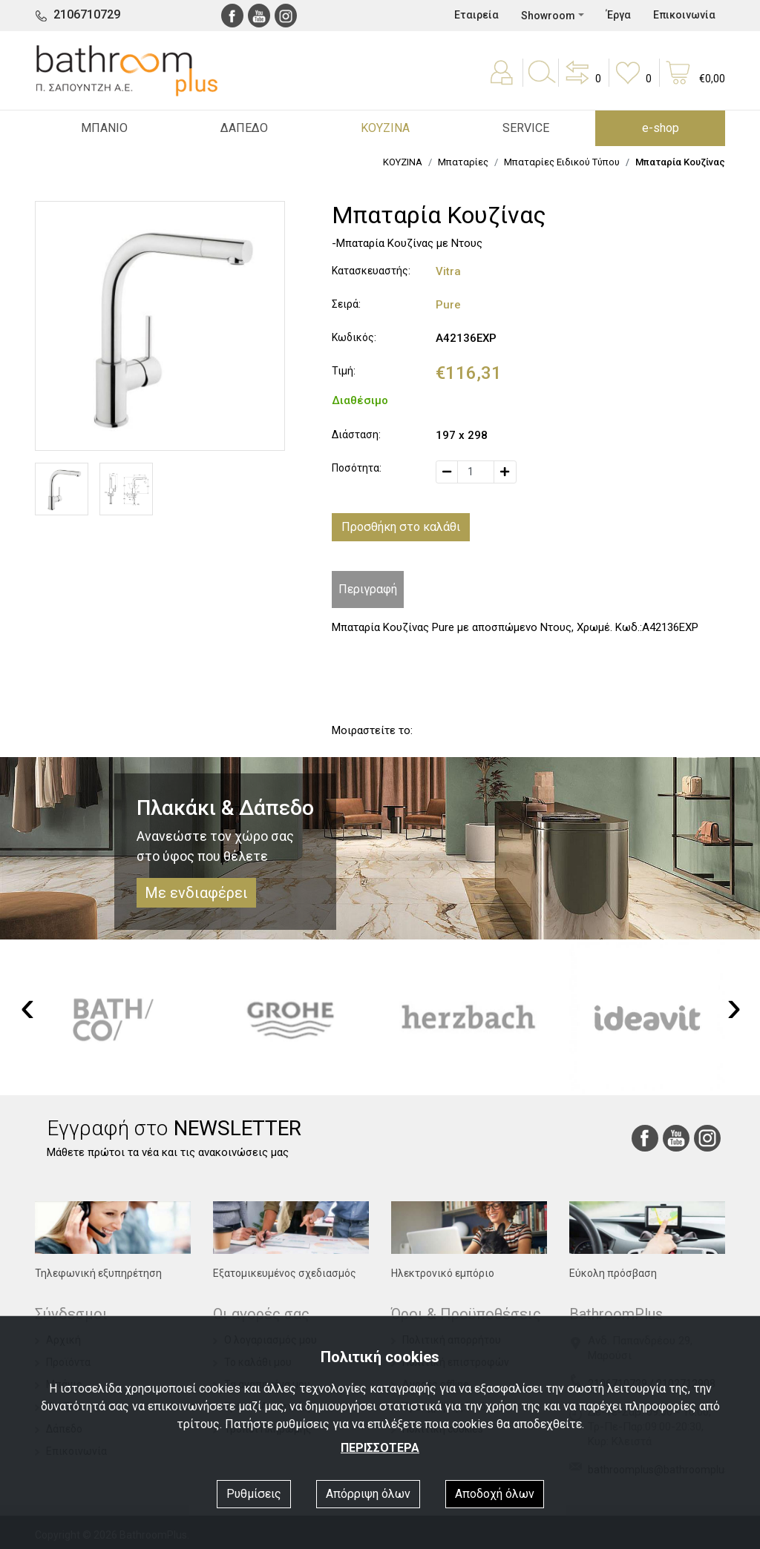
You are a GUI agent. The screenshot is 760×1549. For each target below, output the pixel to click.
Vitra (448, 271)
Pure (448, 304)
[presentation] (27, 1006)
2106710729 (86, 14)
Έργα (618, 15)
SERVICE (525, 128)
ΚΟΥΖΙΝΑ (402, 162)
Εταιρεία (476, 15)
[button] (582, 83)
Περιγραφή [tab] (367, 589)
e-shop (660, 128)
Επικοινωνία (684, 15)
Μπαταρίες (463, 162)
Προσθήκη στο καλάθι (400, 527)
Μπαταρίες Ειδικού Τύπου (562, 162)
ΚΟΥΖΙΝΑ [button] (385, 128)
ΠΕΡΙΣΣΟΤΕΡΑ (380, 1448)
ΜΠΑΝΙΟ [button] (104, 128)
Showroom (548, 16)
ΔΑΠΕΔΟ (244, 128)
